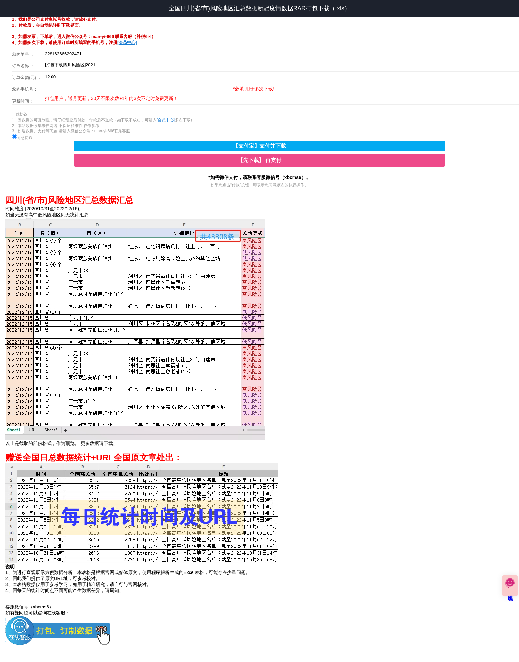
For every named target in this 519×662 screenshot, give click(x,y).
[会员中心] (127, 42)
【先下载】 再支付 (259, 160)
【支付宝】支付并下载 (259, 146)
